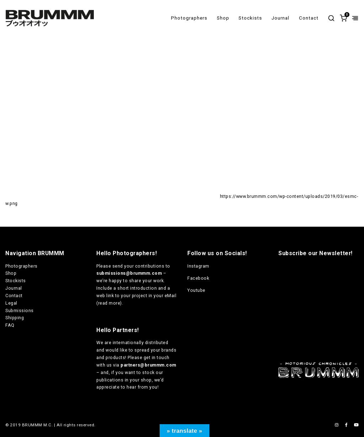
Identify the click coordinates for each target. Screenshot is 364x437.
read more (109, 303)
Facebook (198, 278)
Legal (11, 303)
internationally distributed (140, 342)
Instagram (198, 266)
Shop (223, 18)
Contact (308, 18)
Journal (280, 18)
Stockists (250, 18)
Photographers (189, 18)
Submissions (19, 310)
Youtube (196, 290)
